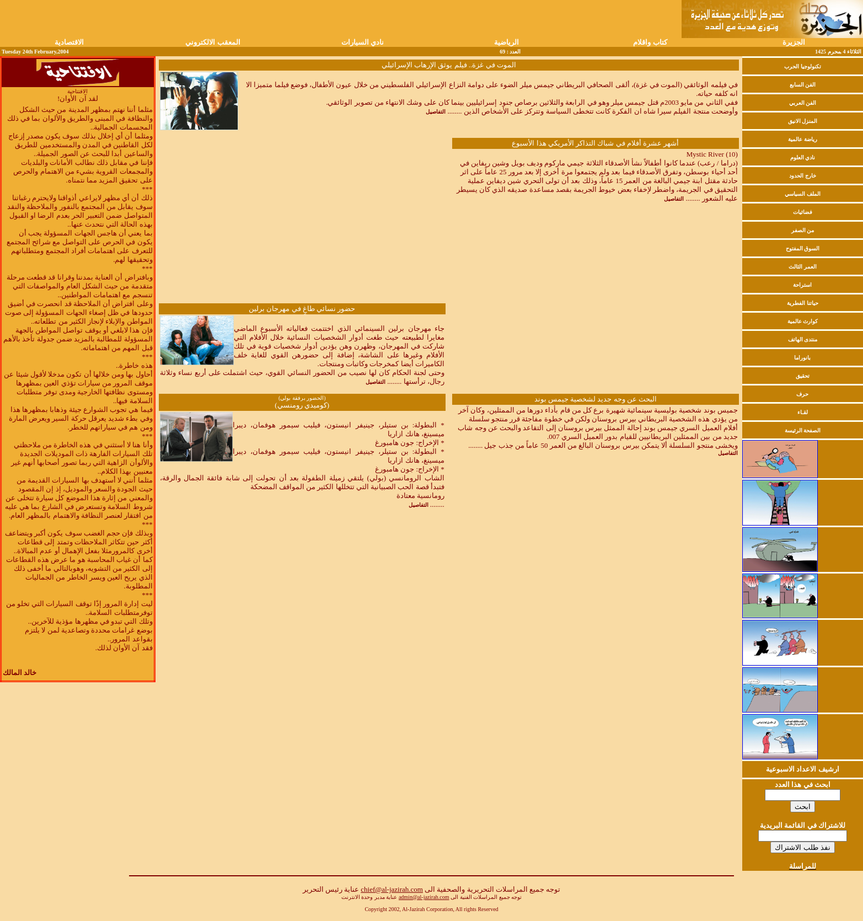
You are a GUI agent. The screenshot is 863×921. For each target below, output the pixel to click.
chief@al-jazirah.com (392, 889)
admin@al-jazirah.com (424, 897)
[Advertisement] (302, 220)
